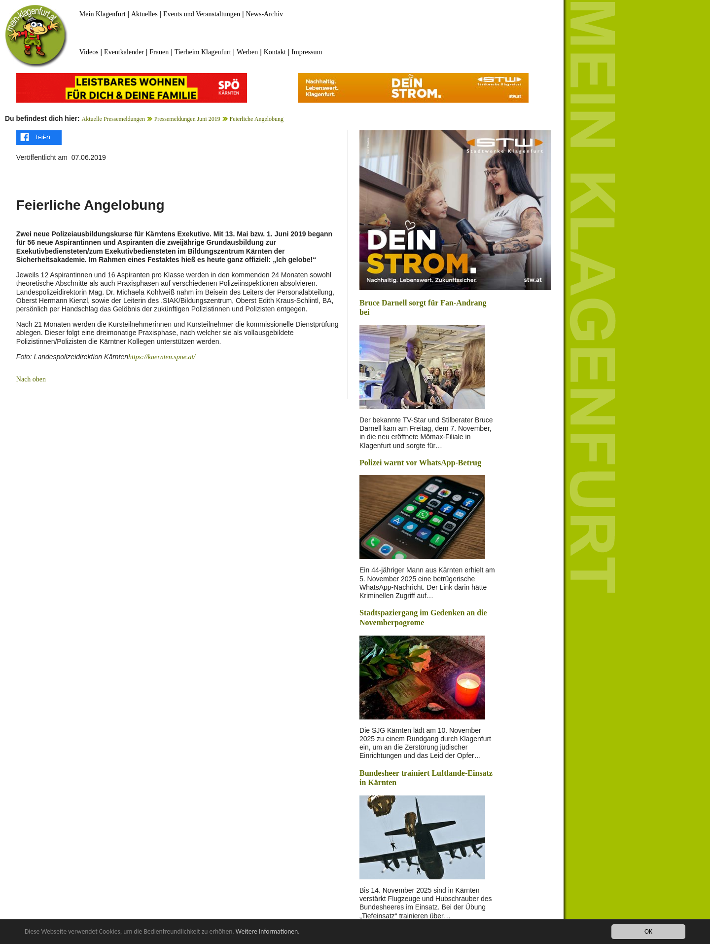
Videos (89, 52)
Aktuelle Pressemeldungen (113, 118)
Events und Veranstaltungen (201, 14)
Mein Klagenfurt (102, 14)
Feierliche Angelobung (256, 118)
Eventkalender (124, 52)
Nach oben (31, 379)
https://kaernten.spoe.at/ (161, 357)
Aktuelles (144, 14)
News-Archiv (264, 14)
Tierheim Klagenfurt (203, 52)
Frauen (159, 52)
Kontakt (275, 52)
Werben (247, 52)
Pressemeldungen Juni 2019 (187, 118)
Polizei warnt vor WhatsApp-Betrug (420, 462)
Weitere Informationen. (268, 931)
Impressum (306, 52)
